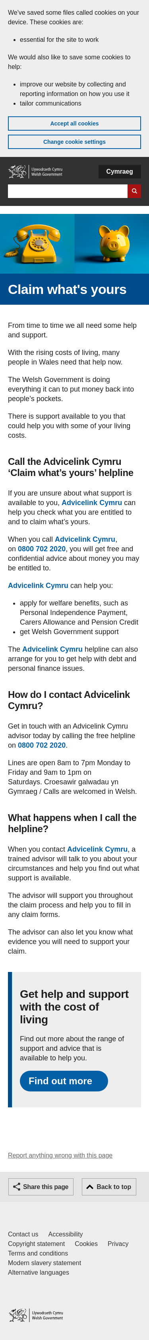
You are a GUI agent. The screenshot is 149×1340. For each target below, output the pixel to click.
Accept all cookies (74, 123)
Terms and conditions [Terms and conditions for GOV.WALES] (38, 1253)
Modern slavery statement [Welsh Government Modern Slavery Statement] (44, 1263)
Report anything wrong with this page (60, 1155)
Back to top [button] (114, 1186)
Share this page (45, 1186)
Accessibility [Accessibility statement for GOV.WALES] (65, 1234)
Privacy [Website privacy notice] (118, 1243)
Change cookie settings (74, 142)
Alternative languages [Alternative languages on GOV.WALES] (38, 1272)
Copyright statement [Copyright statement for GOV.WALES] (36, 1243)
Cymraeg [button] (119, 171)
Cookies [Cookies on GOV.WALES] (86, 1243)
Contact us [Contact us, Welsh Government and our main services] (23, 1234)
